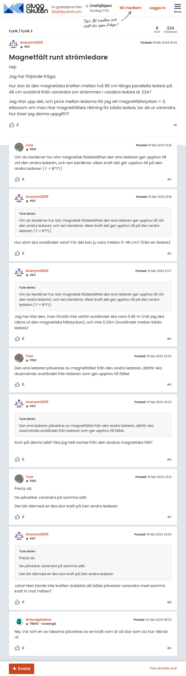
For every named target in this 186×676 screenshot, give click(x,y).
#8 (169, 603)
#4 (169, 339)
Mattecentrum (67, 11)
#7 (169, 517)
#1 (175, 125)
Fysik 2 (27, 31)
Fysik (13, 31)
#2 (169, 180)
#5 (169, 385)
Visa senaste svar (163, 669)
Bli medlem (131, 8)
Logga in (157, 8)
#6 (169, 460)
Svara (24, 669)
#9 (169, 648)
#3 (169, 254)
